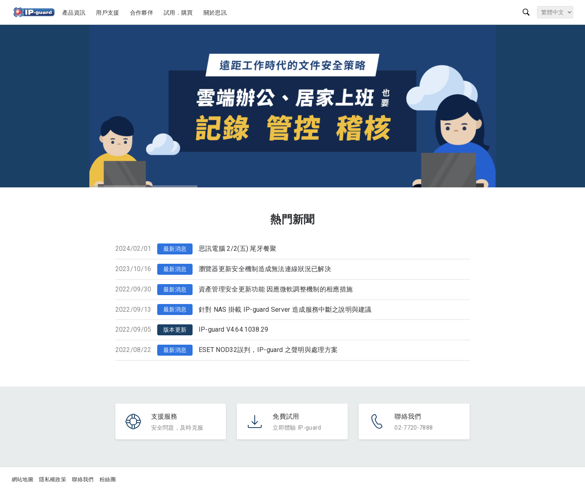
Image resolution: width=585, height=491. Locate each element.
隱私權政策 (52, 479)
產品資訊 (75, 12)
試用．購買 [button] (179, 12)
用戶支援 (108, 12)
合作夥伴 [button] (143, 12)
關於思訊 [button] (216, 12)
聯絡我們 (82, 479)
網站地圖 (22, 479)
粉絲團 (108, 479)
